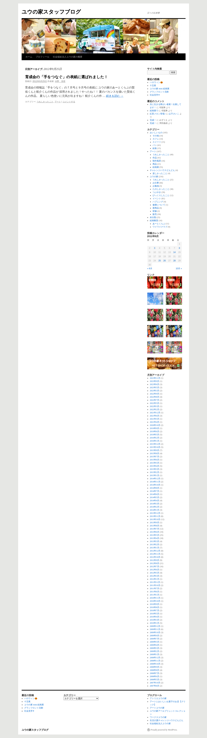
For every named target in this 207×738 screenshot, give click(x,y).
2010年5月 (154, 613)
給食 (155, 148)
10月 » (179, 268)
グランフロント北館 (159, 92)
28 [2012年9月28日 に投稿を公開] (174, 260)
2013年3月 (154, 541)
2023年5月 (154, 387)
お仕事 (156, 183)
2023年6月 (154, 384)
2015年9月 (154, 450)
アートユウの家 (157, 708)
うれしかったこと (45, 101)
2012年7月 (154, 566)
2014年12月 (155, 478)
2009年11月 (155, 629)
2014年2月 (154, 507)
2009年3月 (154, 648)
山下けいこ (174, 114)
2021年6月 (154, 416)
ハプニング (158, 201)
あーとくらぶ (159, 223)
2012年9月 (154, 560)
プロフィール (42, 56)
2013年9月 (154, 522)
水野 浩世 (60, 81)
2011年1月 (154, 595)
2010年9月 (154, 604)
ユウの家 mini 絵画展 (159, 88)
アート (58, 101)
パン (155, 145)
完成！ (153, 120)
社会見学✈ (155, 95)
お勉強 (156, 186)
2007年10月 (155, 682)
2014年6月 (154, 494)
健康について (159, 205)
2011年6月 (154, 591)
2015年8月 (154, 453)
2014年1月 (154, 510)
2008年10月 (155, 664)
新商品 (156, 208)
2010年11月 (155, 598)
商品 (155, 164)
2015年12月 (155, 444)
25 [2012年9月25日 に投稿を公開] (159, 260)
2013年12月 (155, 513)
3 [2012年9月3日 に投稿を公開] (154, 248)
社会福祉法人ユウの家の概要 (67, 56)
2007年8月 (154, 686)
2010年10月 (155, 601)
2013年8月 (154, 525)
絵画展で (154, 110)
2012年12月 (155, 551)
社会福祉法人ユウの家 (160, 723)
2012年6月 (154, 569)
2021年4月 (154, 422)
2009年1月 (154, 654)
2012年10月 (155, 557)
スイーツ (157, 142)
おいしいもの (156, 132)
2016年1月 (154, 441)
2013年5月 (154, 535)
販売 (155, 214)
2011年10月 (155, 585)
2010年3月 (154, 620)
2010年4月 (154, 617)
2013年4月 (154, 538)
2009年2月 (154, 651)
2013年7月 (154, 529)
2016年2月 (154, 438)
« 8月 (149, 268)
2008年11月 (155, 660)
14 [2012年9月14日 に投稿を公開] (174, 252)
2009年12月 (155, 626)
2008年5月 (154, 679)
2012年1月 (154, 579)
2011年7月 (154, 588)
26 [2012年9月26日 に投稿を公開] (164, 260)
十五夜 (153, 85)
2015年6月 (154, 460)
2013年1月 (154, 547)
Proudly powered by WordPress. (164, 730)
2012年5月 (154, 573)
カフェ (156, 139)
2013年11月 (155, 516)
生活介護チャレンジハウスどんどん (166, 720)
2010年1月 (154, 623)
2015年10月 (155, 447)
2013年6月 (154, 532)
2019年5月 (154, 434)
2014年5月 (154, 497)
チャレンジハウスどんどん (162, 170)
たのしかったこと (161, 189)
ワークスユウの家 (158, 717)
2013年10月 (155, 519)
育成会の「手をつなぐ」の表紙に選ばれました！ (66, 77)
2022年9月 (154, 394)
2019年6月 (154, 431)
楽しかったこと (160, 173)
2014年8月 (154, 488)
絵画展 (156, 167)
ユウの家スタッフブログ (51, 12)
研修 (155, 211)
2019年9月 (154, 428)
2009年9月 (154, 635)
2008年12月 (155, 657)
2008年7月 (154, 673)
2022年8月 (154, 397)
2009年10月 (155, 632)
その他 (156, 136)
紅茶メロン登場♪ (157, 114)
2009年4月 (154, 645)
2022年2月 (154, 409)
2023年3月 (154, 390)
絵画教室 (154, 220)
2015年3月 (154, 469)
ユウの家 (154, 176)
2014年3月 (154, 503)
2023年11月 (155, 378)
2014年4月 (154, 500)
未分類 (153, 217)
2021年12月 (155, 412)
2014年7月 (154, 491)
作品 (155, 157)
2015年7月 (154, 456)
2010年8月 (154, 607)
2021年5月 (154, 419)
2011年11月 (155, 582)
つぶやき (157, 192)
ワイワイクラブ (160, 227)
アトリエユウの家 (158, 698)
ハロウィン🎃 (156, 82)
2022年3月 (154, 406)
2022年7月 (154, 400)
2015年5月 (154, 463)
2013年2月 (154, 544)
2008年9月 (154, 667)
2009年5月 (154, 642)
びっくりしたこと (161, 195)
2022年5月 (154, 403)
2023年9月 (154, 381)
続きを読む (114, 95)
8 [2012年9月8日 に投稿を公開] (179, 248)
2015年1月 (154, 475)
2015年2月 (154, 472)
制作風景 (157, 161)
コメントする (69, 101)
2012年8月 (154, 563)
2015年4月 (154, 466)
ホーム (28, 56)
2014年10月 (155, 485)
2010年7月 (154, 610)
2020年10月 (155, 425)
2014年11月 (155, 481)
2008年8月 (154, 670)
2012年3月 (154, 576)
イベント (157, 198)
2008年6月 (154, 676)
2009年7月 (154, 639)
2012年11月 (155, 554)
